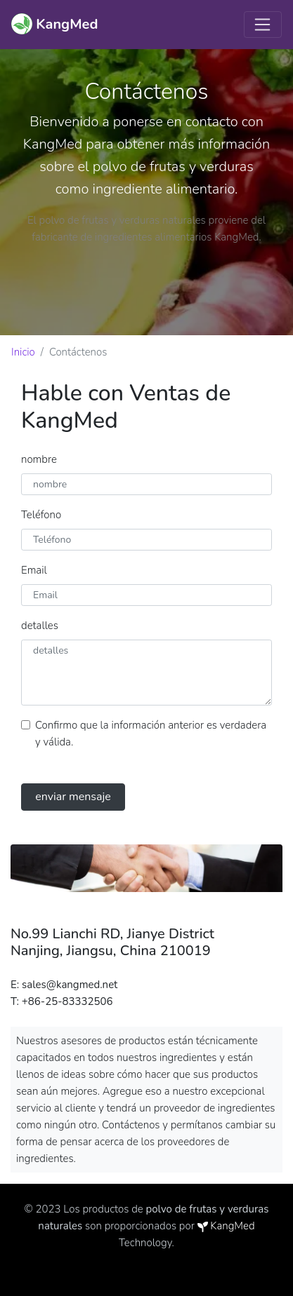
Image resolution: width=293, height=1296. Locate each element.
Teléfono (41, 515)
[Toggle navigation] (263, 24)
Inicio (23, 352)
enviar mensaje (73, 796)
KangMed (232, 1226)
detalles (39, 626)
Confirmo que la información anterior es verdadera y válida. (150, 733)
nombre (39, 459)
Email (34, 570)
